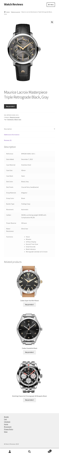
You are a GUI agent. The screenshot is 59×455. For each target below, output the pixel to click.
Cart (5, 419)
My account (7, 427)
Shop (5, 432)
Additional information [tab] (11, 135)
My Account (10, 451)
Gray (19, 119)
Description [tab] (8, 129)
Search (29, 451)
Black (16, 119)
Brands (6, 417)
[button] (52, 22)
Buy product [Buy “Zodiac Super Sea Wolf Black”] (29, 304)
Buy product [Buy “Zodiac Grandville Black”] (29, 352)
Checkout (7, 422)
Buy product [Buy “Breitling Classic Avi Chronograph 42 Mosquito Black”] (29, 400)
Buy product (10, 106)
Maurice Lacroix (15, 12)
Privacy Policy (8, 429)
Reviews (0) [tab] (7, 140)
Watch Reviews (13, 4)
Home (8, 12)
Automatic (10, 119)
